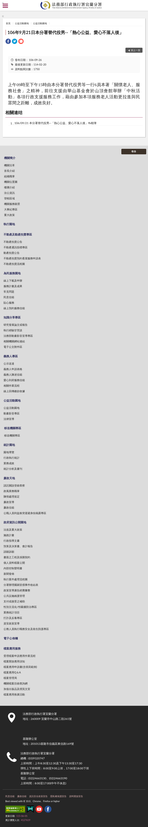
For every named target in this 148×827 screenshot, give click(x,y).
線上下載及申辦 (13, 280)
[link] (8, 42)
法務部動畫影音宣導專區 (18, 335)
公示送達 (9, 363)
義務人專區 (11, 356)
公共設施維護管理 (14, 595)
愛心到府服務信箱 (14, 380)
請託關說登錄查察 (14, 485)
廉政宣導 (9, 502)
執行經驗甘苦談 (13, 330)
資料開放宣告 (76, 796)
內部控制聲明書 (13, 568)
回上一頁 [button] (135, 50)
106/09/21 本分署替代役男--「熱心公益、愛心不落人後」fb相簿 (55, 123)
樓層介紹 (9, 187)
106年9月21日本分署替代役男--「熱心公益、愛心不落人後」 (65, 32)
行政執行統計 (12, 457)
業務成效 (9, 463)
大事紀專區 (10, 209)
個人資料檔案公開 (14, 562)
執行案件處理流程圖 (16, 579)
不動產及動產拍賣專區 (18, 234)
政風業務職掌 (12, 491)
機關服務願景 (12, 203)
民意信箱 (9, 297)
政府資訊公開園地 (15, 522)
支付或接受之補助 (14, 601)
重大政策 (9, 214)
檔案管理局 (10, 677)
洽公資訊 (9, 192)
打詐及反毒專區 (13, 617)
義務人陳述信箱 (13, 374)
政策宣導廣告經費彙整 (17, 590)
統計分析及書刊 (13, 468)
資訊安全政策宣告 (38, 796)
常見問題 (9, 291)
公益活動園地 (22, 23)
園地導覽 (9, 452)
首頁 (8, 23)
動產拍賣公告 (12, 252)
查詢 (142, 5)
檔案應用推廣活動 (14, 694)
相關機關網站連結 (14, 341)
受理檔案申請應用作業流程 (20, 655)
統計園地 (9, 444)
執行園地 (9, 224)
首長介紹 (9, 170)
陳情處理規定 (12, 496)
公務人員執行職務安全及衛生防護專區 (26, 628)
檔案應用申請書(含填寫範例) (20, 666)
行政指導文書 (12, 540)
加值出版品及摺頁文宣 (17, 688)
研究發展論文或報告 (16, 324)
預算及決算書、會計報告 (18, 546)
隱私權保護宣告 (58, 796)
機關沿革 (9, 165)
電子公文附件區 (13, 346)
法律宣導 (9, 418)
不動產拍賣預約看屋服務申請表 (22, 258)
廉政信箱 (9, 507)
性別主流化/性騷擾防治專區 (20, 606)
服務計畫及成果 (13, 286)
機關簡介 (9, 157)
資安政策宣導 (12, 623)
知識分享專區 (12, 317)
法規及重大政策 (13, 529)
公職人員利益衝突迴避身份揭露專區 (25, 513)
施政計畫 (9, 535)
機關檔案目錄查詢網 (16, 683)
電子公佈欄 (11, 638)
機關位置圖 (10, 181)
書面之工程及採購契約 (17, 557)
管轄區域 (9, 198)
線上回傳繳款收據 (14, 391)
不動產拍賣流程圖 (14, 263)
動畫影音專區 (12, 413)
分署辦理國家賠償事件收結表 (21, 584)
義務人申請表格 (13, 369)
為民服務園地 (12, 273)
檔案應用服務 (12, 648)
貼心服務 (9, 302)
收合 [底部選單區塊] (133, 151)
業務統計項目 (12, 612)
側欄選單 (5, 6)
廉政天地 (9, 478)
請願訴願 (9, 551)
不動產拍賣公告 (13, 241)
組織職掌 (9, 176)
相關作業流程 (12, 385)
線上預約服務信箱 (14, 308)
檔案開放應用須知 (14, 661)
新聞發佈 (9, 573)
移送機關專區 (12, 428)
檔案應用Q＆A (12, 672)
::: (3, 2)
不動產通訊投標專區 (16, 247)
